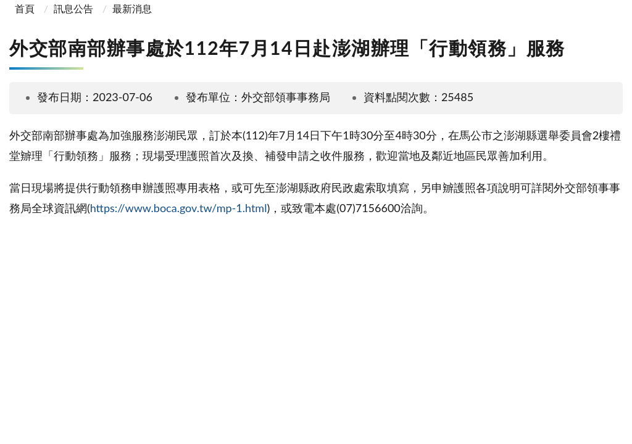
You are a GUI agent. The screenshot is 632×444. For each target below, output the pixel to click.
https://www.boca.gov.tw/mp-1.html (178, 208)
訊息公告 (73, 8)
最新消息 (132, 8)
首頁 (23, 8)
